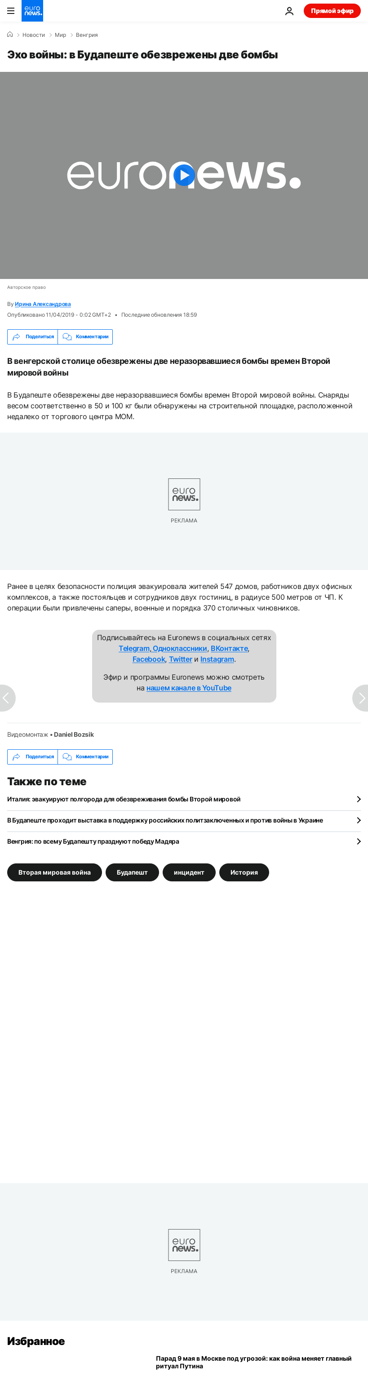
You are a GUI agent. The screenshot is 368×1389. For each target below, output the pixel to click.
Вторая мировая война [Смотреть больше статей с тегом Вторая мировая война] (54, 872)
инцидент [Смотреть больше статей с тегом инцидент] (189, 872)
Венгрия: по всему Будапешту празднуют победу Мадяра (93, 841)
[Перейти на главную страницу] (32, 11)
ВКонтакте (229, 648)
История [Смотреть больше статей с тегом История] (244, 872)
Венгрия (87, 35)
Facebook (149, 659)
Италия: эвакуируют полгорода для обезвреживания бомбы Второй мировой (123, 799)
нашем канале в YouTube (188, 687)
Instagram (217, 659)
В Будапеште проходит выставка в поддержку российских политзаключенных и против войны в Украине (165, 820)
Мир (60, 35)
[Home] (10, 34)
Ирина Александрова (43, 304)
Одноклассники (179, 648)
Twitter (180, 659)
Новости (33, 35)
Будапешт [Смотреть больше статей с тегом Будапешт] (132, 872)
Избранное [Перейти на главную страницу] (36, 1341)
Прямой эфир (332, 10)
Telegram (134, 648)
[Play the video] (184, 175)
